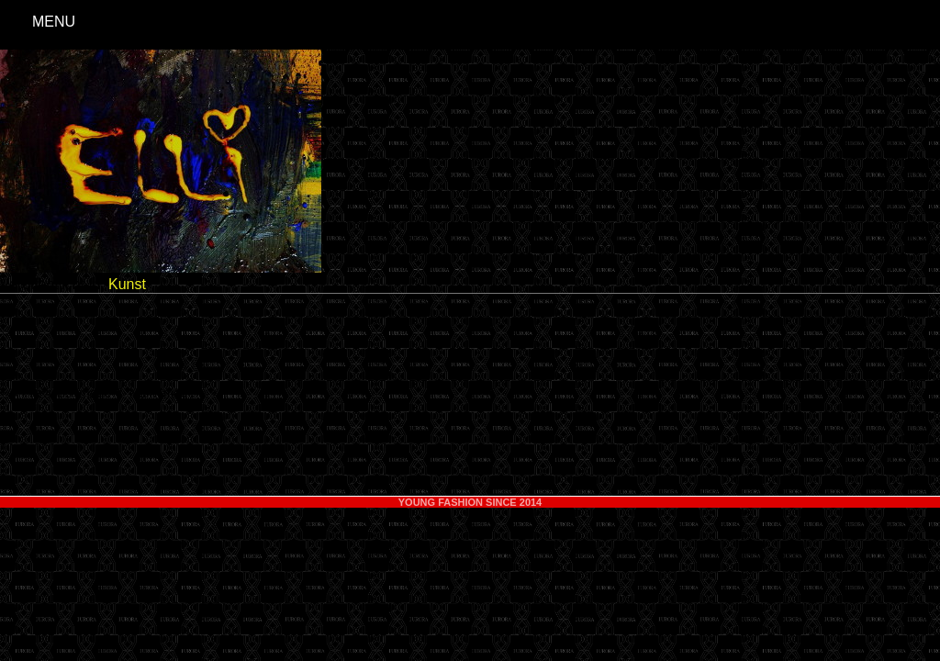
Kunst (127, 284)
